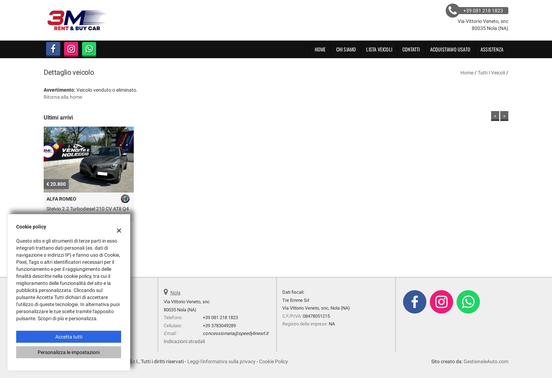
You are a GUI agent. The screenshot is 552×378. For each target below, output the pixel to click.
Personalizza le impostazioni (69, 352)
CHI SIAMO (346, 49)
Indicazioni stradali (184, 341)
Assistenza (492, 49)
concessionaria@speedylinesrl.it (235, 333)
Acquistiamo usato (450, 49)
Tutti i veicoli (491, 72)
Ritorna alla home (63, 97)
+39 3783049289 (219, 325)
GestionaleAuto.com (486, 361)
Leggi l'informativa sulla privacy (221, 361)
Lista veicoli (379, 49)
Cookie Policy (273, 361)
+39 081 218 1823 (220, 317)
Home (320, 49)
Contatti (411, 49)
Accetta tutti (68, 337)
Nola (175, 292)
